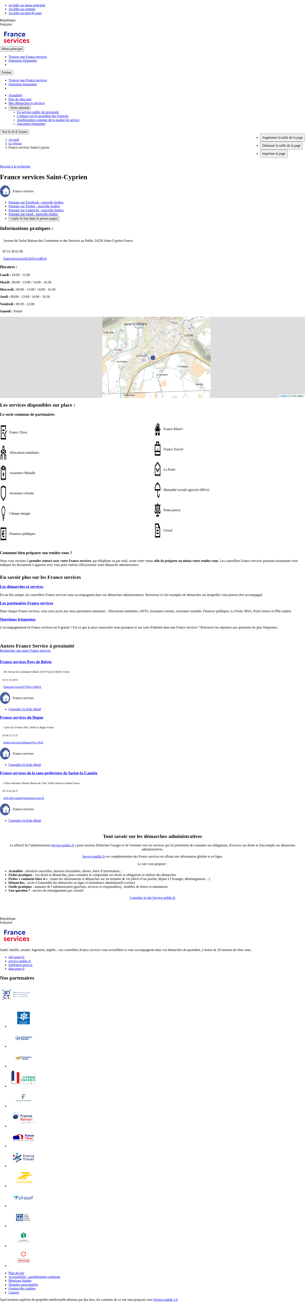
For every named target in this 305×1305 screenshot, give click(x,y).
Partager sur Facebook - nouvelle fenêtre (36, 202)
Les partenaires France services (26, 603)
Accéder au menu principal (26, 5)
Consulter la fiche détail (24, 709)
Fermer (6, 72)
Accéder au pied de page (25, 13)
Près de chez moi (20, 99)
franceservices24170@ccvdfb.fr (22, 687)
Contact (13, 1292)
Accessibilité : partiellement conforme (34, 1277)
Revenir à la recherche (15, 166)
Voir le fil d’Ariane (15, 132)
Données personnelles (23, 1284)
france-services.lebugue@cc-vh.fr (23, 742)
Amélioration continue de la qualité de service (48, 120)
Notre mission (19, 107)
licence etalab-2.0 (166, 1299)
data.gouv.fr (16, 968)
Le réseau (15, 143)
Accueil (13, 139)
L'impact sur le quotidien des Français (42, 116)
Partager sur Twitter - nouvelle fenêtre (34, 206)
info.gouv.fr (16, 957)
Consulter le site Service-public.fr (152, 897)
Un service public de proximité (38, 112)
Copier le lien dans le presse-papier (34, 218)
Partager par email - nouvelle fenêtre (33, 214)
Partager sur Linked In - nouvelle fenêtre (36, 210)
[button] (152, 352)
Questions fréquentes (22, 60)
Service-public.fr (62, 845)
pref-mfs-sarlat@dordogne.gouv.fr (23, 798)
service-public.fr (19, 961)
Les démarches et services (21, 586)
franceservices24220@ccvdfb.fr (25, 258)
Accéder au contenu (21, 9)
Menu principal (12, 49)
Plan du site (16, 1273)
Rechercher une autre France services (25, 650)
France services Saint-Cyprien (28, 147)
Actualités (15, 95)
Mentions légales (20, 1280)
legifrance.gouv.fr (20, 965)
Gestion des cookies (22, 1288)
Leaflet (283, 396)
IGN (294, 396)
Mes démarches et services (26, 103)
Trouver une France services (27, 57)
